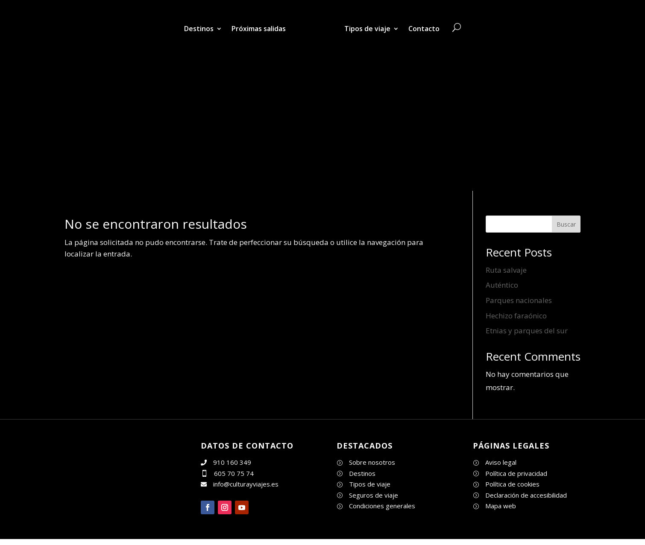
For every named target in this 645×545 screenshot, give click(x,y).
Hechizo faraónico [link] (516, 316)
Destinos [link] (199, 28)
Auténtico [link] (502, 285)
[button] (207, 507)
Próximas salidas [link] (259, 28)
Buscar (566, 224)
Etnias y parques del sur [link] (527, 330)
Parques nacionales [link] (519, 300)
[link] (315, 29)
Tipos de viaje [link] (367, 28)
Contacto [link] (424, 28)
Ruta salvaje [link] (506, 270)
